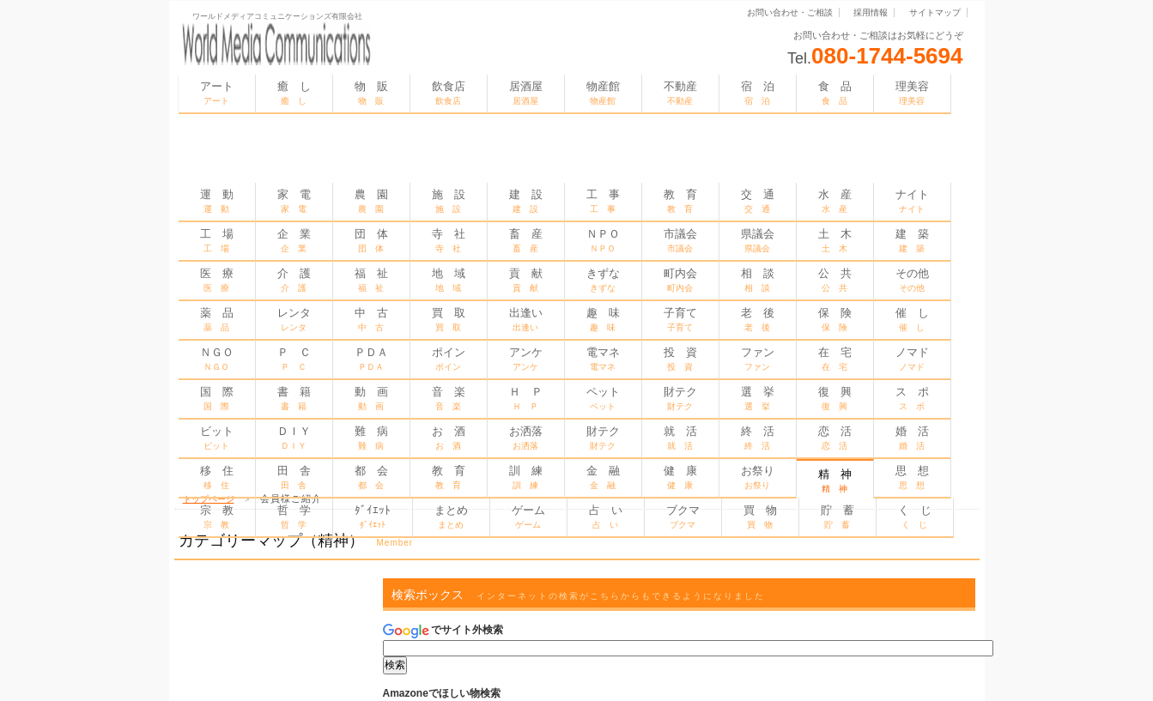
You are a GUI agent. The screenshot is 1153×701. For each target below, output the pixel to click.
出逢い (526, 319)
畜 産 (526, 240)
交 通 (757, 201)
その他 (912, 280)
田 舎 (294, 477)
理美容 (912, 93)
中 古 (371, 319)
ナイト (912, 201)
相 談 (757, 280)
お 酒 (448, 437)
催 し (912, 319)
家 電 (294, 201)
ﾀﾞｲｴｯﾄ (373, 516)
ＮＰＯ (603, 240)
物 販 (371, 93)
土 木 (835, 240)
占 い (605, 516)
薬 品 (217, 319)
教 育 (680, 201)
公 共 (835, 280)
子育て (680, 319)
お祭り (757, 477)
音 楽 (448, 398)
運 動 (217, 201)
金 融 (603, 477)
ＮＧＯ (217, 359)
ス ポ (912, 398)
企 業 (294, 240)
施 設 (448, 201)
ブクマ (683, 516)
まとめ (451, 516)
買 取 (448, 319)
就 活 (680, 437)
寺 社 (448, 240)
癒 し (294, 93)
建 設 (526, 201)
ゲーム (528, 516)
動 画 (371, 398)
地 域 (448, 280)
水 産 (835, 201)
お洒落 (526, 437)
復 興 (835, 398)
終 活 (757, 437)
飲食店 (448, 93)
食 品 (835, 93)
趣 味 (603, 319)
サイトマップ (935, 12)
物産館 (603, 93)
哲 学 (294, 516)
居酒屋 (526, 93)
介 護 (294, 280)
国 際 (217, 398)
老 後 (757, 319)
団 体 (371, 240)
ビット (217, 437)
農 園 (371, 201)
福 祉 (371, 280)
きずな (603, 280)
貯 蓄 (837, 516)
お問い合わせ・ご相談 (790, 12)
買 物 (760, 516)
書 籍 (294, 398)
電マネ (603, 359)
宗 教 (217, 516)
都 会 (371, 477)
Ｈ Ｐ (526, 398)
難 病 (371, 437)
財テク (680, 398)
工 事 (603, 201)
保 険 (835, 319)
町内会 (680, 280)
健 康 (680, 477)
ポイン (448, 359)
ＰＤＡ (371, 359)
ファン (757, 359)
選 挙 (757, 398)
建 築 (912, 240)
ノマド (912, 359)
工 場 (217, 240)
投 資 (680, 359)
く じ (915, 516)
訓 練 (526, 477)
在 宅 (835, 359)
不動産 (680, 93)
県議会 (757, 240)
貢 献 (526, 280)
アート (217, 93)
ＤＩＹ (294, 437)
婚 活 (912, 437)
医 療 (217, 280)
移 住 (217, 477)
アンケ (526, 359)
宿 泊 (757, 93)
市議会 (680, 240)
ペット (603, 398)
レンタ (294, 319)
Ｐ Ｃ (294, 359)
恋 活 (835, 437)
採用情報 (870, 12)
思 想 (912, 477)
